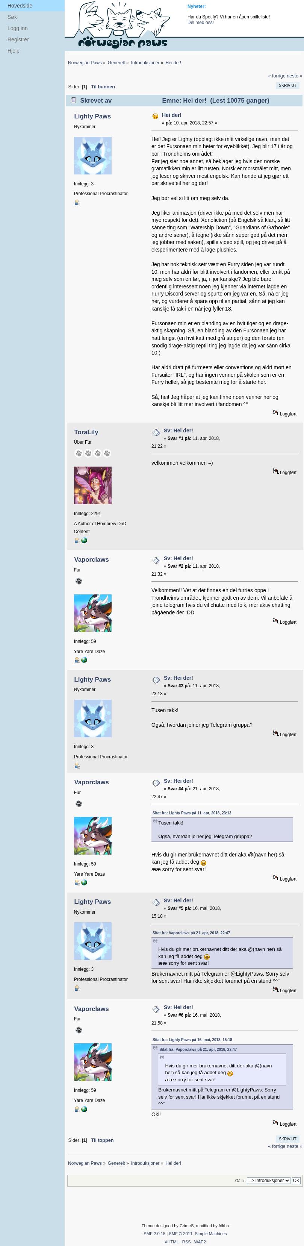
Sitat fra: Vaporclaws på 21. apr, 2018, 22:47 (191, 933)
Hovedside (20, 6)
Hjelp (14, 51)
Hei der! (171, 115)
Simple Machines (211, 1233)
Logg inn (18, 28)
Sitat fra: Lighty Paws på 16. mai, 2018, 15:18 (192, 1040)
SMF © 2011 (180, 1233)
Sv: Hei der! (178, 430)
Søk (12, 17)
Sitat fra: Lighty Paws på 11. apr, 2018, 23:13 (192, 813)
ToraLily (86, 432)
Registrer (18, 39)
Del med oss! (201, 22)
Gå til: (240, 1180)
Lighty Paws (92, 116)
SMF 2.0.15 (154, 1233)
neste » (294, 76)
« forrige (276, 76)
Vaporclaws (91, 559)
